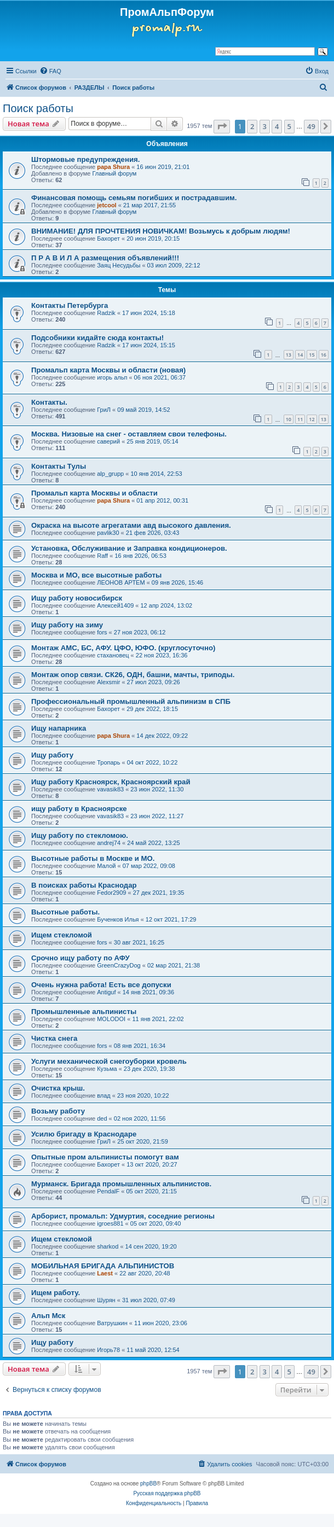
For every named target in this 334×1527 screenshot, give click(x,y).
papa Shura (113, 167)
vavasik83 (110, 789)
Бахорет (108, 238)
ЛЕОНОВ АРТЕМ (121, 582)
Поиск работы (38, 108)
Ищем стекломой (61, 935)
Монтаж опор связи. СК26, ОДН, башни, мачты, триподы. (132, 675)
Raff (102, 555)
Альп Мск (48, 1316)
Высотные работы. (65, 912)
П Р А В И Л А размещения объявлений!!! (105, 258)
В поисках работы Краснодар (84, 885)
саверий (108, 441)
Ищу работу (52, 755)
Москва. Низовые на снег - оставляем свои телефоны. (129, 434)
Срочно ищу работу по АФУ (80, 958)
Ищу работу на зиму (67, 625)
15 (311, 354)
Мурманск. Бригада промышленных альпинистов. (121, 1184)
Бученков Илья (118, 919)
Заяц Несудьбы (118, 265)
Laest (105, 1273)
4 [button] (277, 126)
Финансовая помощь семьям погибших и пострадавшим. (134, 198)
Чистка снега (54, 1038)
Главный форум (114, 173)
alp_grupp (110, 473)
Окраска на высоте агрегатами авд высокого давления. (131, 525)
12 (311, 419)
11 (300, 419)
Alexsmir (108, 682)
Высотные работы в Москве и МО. (92, 858)
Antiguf (106, 992)
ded (102, 1118)
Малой (106, 865)
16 (323, 354)
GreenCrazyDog (118, 965)
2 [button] (252, 126)
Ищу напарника (58, 728)
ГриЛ (104, 409)
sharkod (107, 1246)
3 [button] (265, 126)
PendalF (108, 1191)
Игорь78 (108, 1350)
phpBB (148, 1484)
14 (300, 354)
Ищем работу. (55, 1293)
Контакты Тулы (58, 466)
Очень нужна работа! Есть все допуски (101, 985)
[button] (222, 126)
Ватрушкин (112, 1323)
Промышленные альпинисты (83, 1011)
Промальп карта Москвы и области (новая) (108, 370)
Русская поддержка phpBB (166, 1493)
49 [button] (311, 126)
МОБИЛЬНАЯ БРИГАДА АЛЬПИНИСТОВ (102, 1266)
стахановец (113, 655)
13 (288, 354)
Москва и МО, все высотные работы (96, 575)
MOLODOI (111, 1019)
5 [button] (289, 126)
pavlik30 (108, 532)
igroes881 (110, 1223)
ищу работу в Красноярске (79, 809)
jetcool (106, 205)
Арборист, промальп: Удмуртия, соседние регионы (123, 1216)
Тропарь (108, 762)
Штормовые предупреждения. (85, 159)
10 (288, 419)
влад (104, 1095)
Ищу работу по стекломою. (79, 835)
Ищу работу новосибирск (76, 598)
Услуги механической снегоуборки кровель (109, 1061)
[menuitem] (50, 71)
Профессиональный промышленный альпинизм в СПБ (131, 701)
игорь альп (112, 377)
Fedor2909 (111, 892)
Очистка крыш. (58, 1088)
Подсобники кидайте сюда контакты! (97, 338)
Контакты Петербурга (69, 305)
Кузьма (107, 1068)
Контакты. (49, 402)
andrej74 (108, 843)
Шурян (106, 1300)
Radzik (106, 313)
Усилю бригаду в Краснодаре (83, 1134)
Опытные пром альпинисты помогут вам (105, 1157)
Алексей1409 (115, 605)
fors (102, 632)
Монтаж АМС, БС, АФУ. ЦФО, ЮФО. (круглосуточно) (123, 648)
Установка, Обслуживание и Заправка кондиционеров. (129, 548)
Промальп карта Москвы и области (94, 493)
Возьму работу (58, 1111)
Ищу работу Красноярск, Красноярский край (111, 782)
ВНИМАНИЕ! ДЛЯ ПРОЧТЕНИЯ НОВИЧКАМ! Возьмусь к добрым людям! (160, 231)
